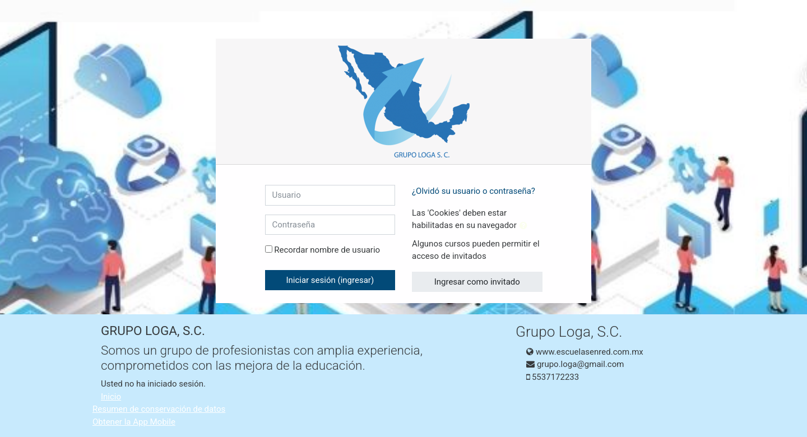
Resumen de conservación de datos (158, 409)
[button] (525, 226)
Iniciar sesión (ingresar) (330, 280)
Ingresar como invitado (477, 282)
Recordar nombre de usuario (327, 250)
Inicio (111, 397)
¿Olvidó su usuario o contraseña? (473, 191)
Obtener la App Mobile (133, 422)
